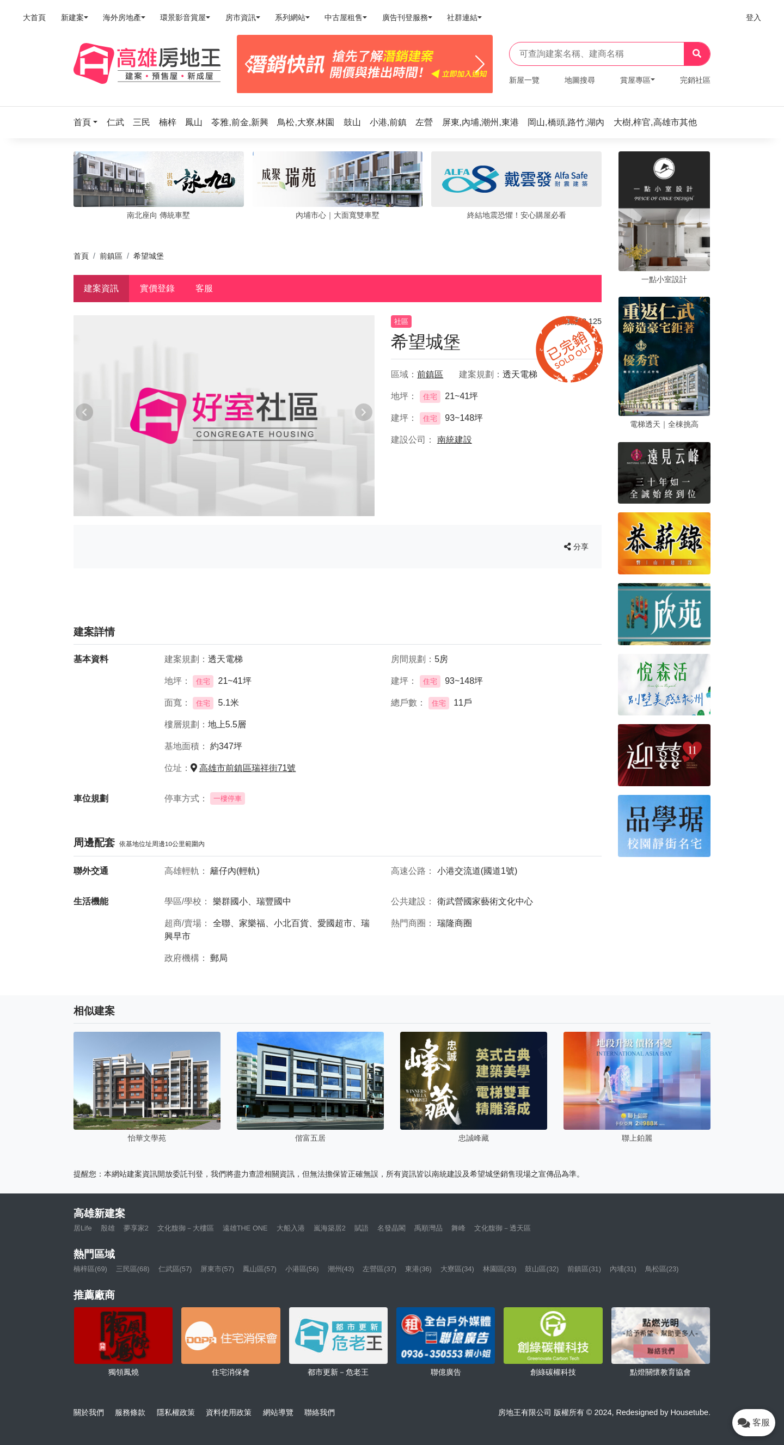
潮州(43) (341, 1269)
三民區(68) (133, 1269)
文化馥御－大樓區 (185, 1228)
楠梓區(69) (90, 1269)
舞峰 (458, 1228)
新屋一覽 (524, 80)
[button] (89, 122)
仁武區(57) (175, 1269)
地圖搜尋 (580, 80)
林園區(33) (500, 1269)
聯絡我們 (319, 1412)
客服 (204, 288)
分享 (576, 546)
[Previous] (249, 64)
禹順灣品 (428, 1228)
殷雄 (108, 1228)
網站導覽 (278, 1412)
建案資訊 (101, 288)
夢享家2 (136, 1228)
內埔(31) (623, 1269)
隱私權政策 (176, 1412)
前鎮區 (111, 256)
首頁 (81, 256)
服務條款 (130, 1412)
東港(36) (418, 1269)
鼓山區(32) (542, 1269)
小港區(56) (302, 1269)
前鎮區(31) (584, 1269)
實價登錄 (157, 288)
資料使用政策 (229, 1412)
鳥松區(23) (662, 1269)
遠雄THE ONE (245, 1228)
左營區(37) (379, 1269)
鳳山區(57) (260, 1269)
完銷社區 (695, 80)
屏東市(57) (217, 1269)
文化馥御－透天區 (502, 1228)
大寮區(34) (457, 1269)
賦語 (361, 1228)
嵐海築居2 (330, 1228)
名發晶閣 (391, 1228)
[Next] (480, 64)
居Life (83, 1228)
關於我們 (89, 1412)
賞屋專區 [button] (635, 80)
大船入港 (291, 1228)
